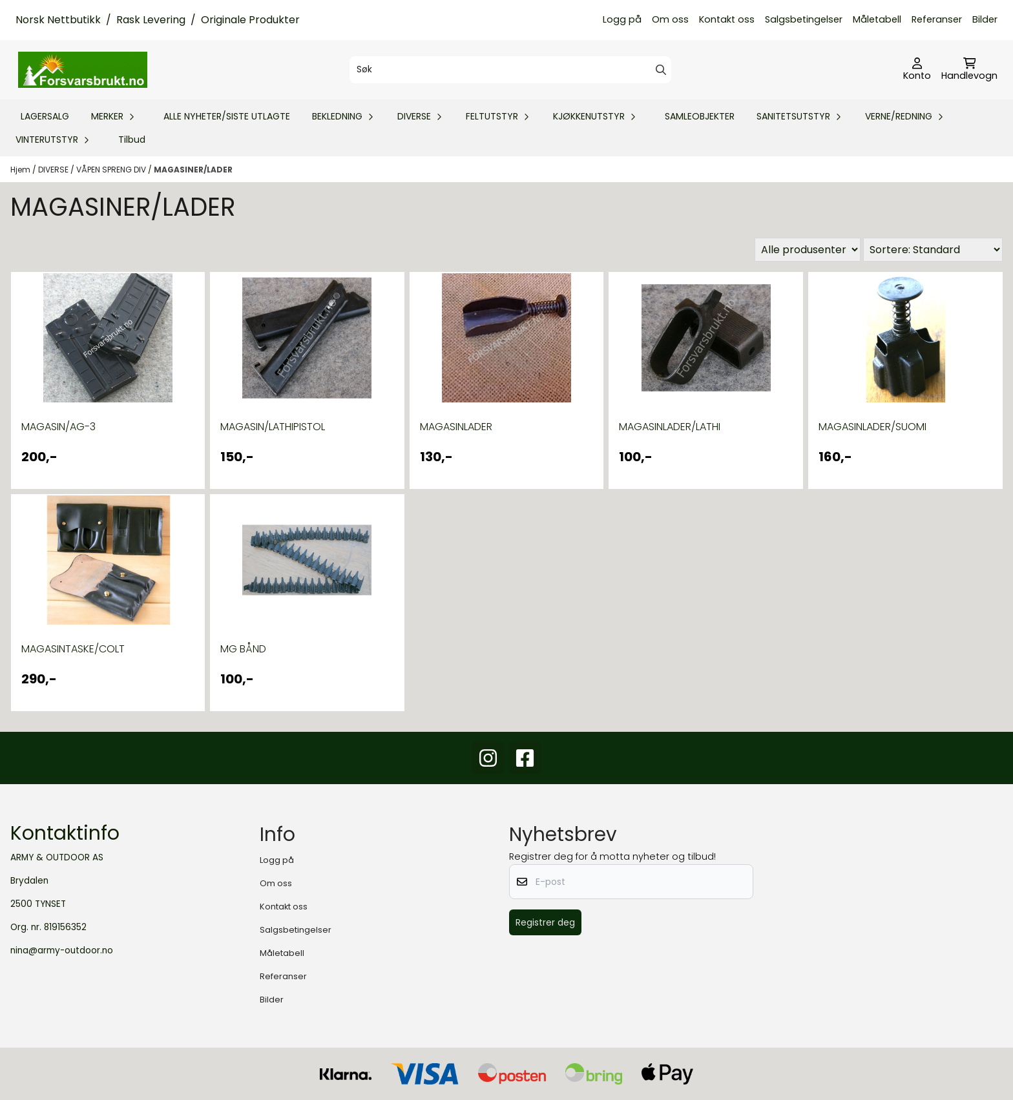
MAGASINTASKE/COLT (73, 648)
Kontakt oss (727, 19)
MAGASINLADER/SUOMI (872, 426)
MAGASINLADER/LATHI (669, 426)
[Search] (661, 70)
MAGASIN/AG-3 (58, 426)
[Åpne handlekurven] (969, 69)
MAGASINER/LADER (193, 169)
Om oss (670, 19)
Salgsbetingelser (803, 19)
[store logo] (82, 70)
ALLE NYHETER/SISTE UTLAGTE (226, 116)
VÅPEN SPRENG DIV (112, 169)
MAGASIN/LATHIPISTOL (272, 426)
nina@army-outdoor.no (61, 950)
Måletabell (877, 19)
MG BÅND (243, 648)
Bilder (984, 19)
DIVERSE (54, 169)
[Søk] (510, 69)
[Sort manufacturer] (808, 250)
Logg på (622, 19)
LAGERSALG (45, 116)
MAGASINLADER (456, 426)
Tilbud (131, 139)
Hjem (21, 169)
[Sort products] (933, 250)
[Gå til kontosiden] (917, 69)
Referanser (937, 19)
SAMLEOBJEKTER (700, 116)
